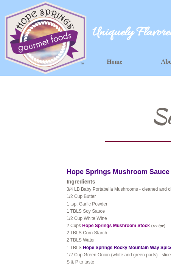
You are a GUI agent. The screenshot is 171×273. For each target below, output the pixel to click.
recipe (158, 225)
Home (114, 61)
